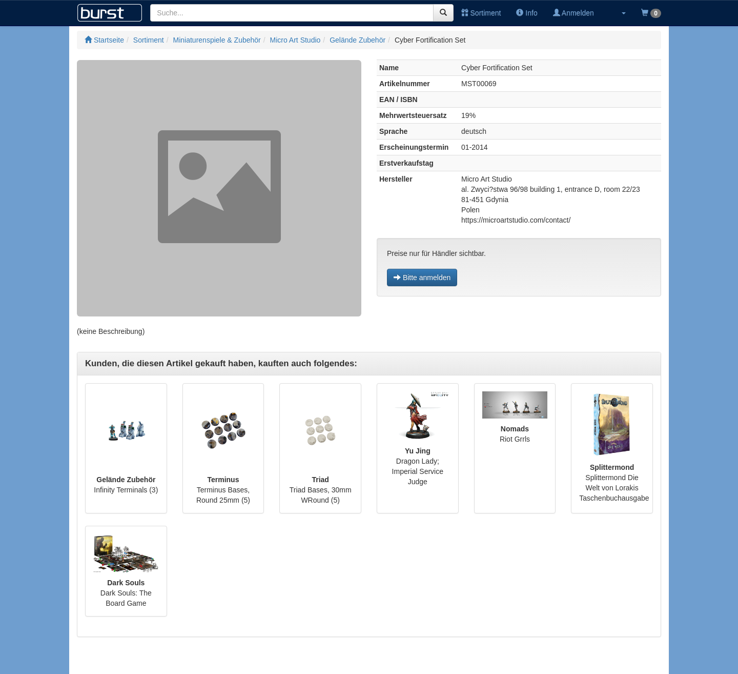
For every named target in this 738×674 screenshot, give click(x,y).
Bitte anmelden (422, 277)
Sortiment (481, 13)
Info (526, 13)
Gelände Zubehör (357, 40)
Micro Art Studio (295, 40)
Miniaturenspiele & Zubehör (217, 40)
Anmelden (573, 13)
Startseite (104, 40)
